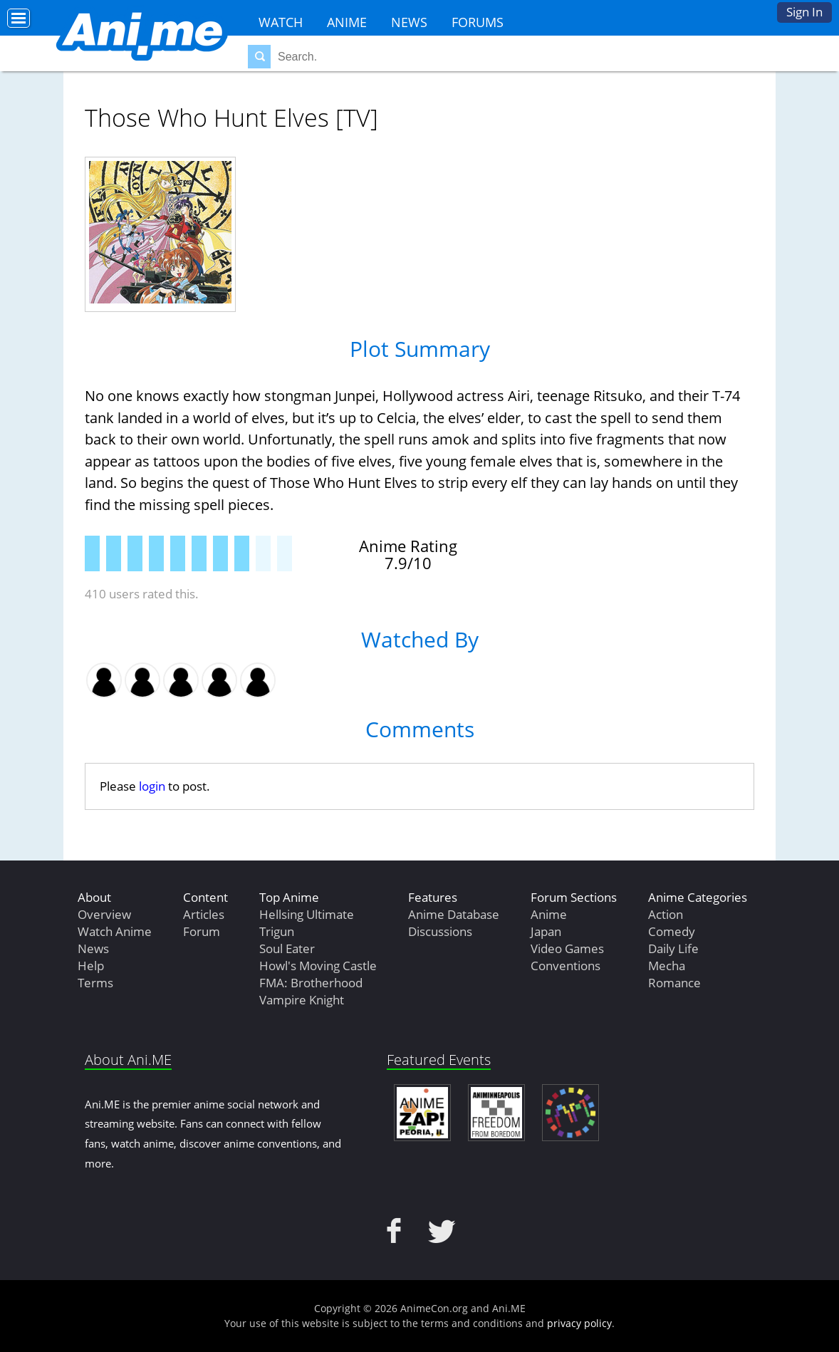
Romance (674, 982)
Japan (546, 931)
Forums (478, 22)
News (409, 22)
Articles (203, 914)
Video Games (567, 948)
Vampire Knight (301, 1000)
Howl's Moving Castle (318, 965)
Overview (104, 914)
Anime (347, 22)
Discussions (440, 931)
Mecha (666, 965)
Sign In (804, 12)
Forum (201, 931)
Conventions (565, 965)
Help (91, 965)
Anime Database (453, 914)
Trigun (276, 931)
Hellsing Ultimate (306, 914)
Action (665, 914)
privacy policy (579, 1323)
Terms (95, 982)
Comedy (671, 931)
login (152, 786)
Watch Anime (115, 931)
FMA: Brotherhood (311, 982)
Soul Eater (287, 948)
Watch (281, 22)
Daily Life (673, 948)
